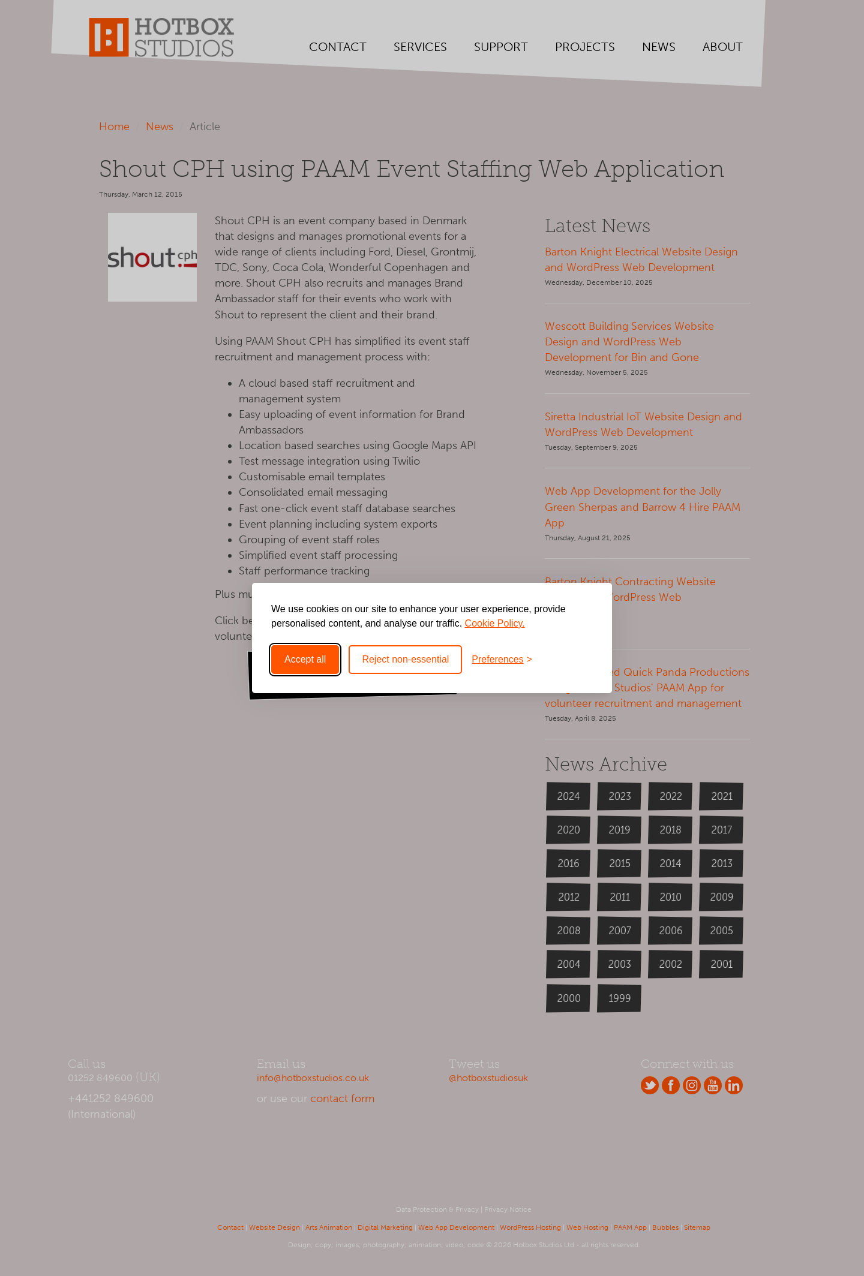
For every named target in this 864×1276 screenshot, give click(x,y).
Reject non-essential (405, 659)
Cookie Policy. (495, 623)
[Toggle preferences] (502, 659)
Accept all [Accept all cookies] (305, 659)
